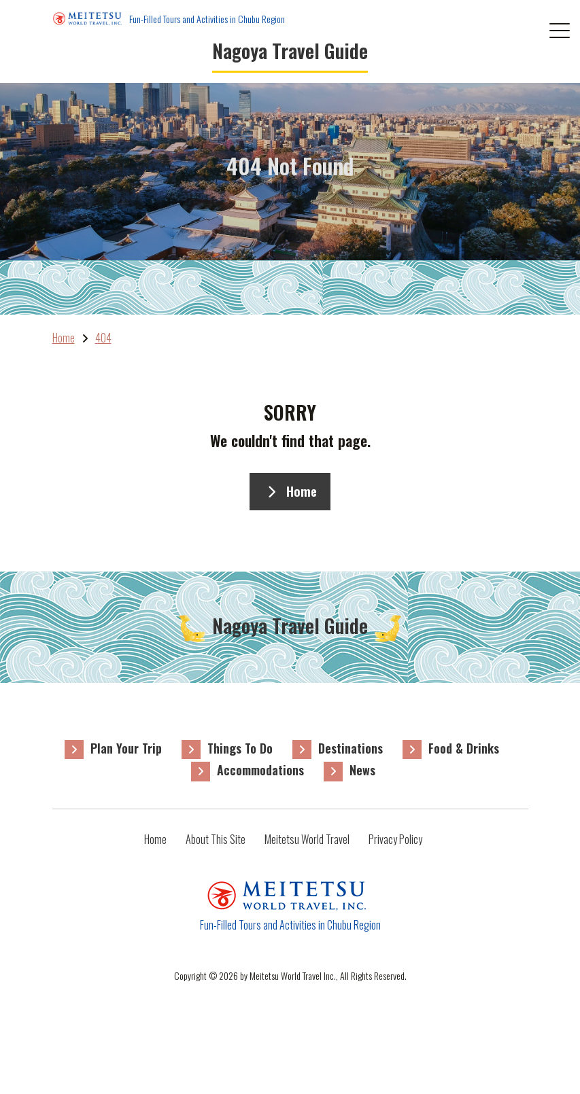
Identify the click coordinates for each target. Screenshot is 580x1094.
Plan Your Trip (126, 748)
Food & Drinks (463, 748)
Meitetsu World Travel (307, 839)
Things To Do (240, 748)
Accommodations (260, 770)
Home (290, 491)
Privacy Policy (395, 839)
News (362, 770)
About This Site (215, 839)
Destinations (350, 748)
